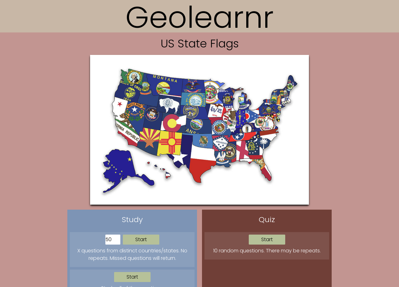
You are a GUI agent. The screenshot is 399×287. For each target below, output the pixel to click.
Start (141, 239)
